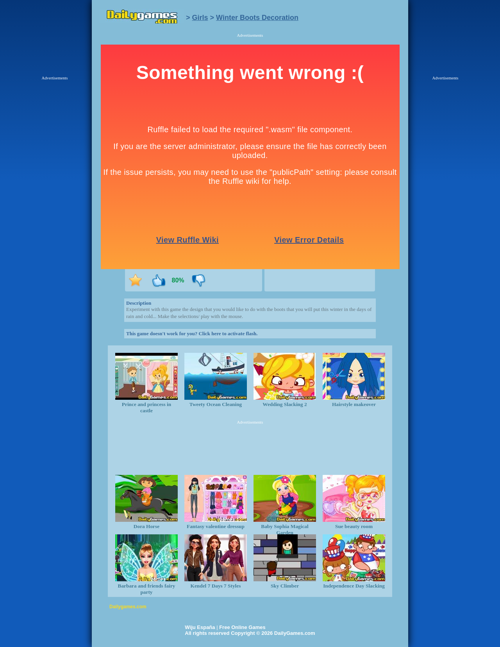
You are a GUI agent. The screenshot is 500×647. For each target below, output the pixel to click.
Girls (200, 18)
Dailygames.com (127, 606)
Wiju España (200, 627)
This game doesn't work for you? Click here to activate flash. (191, 333)
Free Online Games (242, 627)
